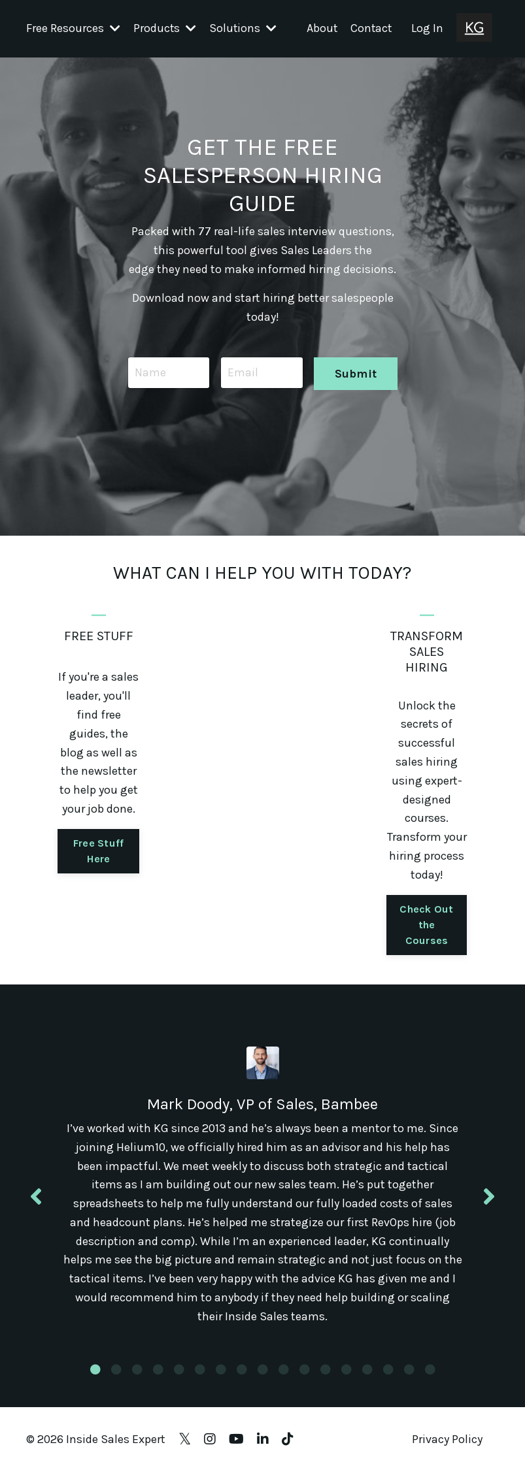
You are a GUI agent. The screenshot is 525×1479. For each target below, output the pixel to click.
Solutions (244, 28)
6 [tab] (200, 1376)
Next (489, 1199)
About (320, 28)
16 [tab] (409, 1376)
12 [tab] (325, 1376)
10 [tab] (283, 1376)
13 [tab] (346, 1376)
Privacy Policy (447, 1446)
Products (165, 28)
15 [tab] (388, 1376)
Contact (370, 28)
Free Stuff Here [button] (98, 850)
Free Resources (73, 28)
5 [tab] (179, 1376)
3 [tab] (137, 1376)
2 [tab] (116, 1376)
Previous (35, 1199)
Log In (427, 28)
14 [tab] (367, 1376)
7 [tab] (221, 1376)
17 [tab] (430, 1376)
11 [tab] (304, 1376)
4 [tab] (158, 1376)
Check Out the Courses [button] (426, 924)
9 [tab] (262, 1376)
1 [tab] (95, 1376)
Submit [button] (355, 372)
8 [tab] (241, 1376)
